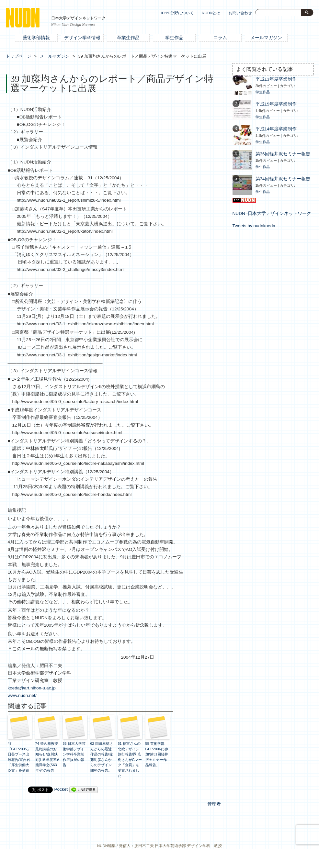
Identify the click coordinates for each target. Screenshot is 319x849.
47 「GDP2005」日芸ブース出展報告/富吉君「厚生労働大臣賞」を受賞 (19, 757)
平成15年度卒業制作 (276, 104)
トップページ (18, 56)
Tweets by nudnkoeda (254, 225)
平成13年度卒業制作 (276, 79)
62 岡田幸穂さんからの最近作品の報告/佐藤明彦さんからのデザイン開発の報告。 (101, 757)
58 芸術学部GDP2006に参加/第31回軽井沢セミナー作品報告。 (156, 754)
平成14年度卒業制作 (276, 129)
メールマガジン (266, 37)
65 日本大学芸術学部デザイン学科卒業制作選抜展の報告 (74, 754)
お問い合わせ (240, 13)
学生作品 (174, 37)
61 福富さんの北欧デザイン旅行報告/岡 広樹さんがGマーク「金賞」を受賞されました (130, 759)
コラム (220, 37)
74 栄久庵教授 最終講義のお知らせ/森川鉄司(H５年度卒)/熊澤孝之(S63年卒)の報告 (47, 757)
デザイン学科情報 (82, 37)
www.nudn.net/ (22, 695)
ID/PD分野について (177, 13)
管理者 (214, 804)
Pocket (61, 789)
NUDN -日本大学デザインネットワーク (272, 213)
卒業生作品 (128, 37)
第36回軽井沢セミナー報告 (283, 153)
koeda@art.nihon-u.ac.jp (32, 688)
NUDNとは (211, 13)
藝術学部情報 (36, 37)
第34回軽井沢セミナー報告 (283, 178)
